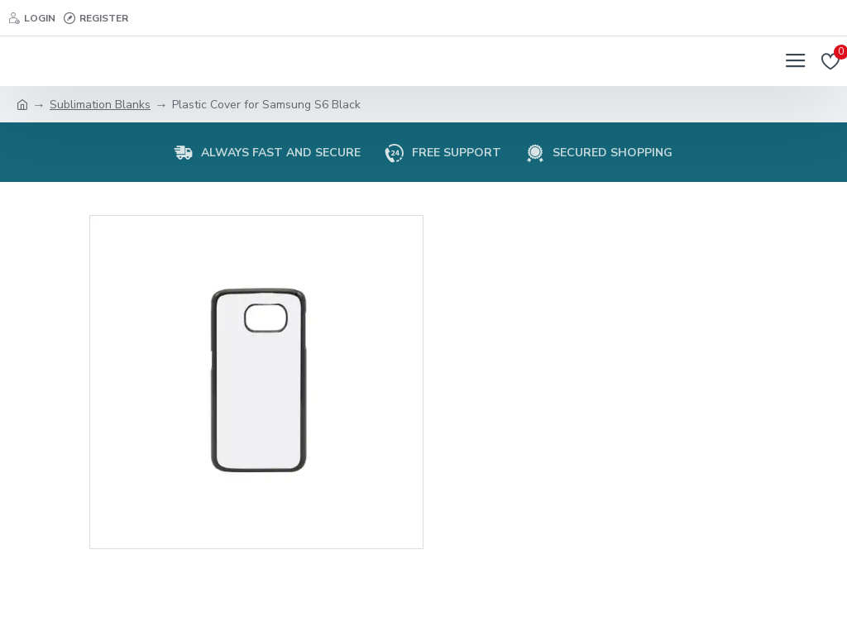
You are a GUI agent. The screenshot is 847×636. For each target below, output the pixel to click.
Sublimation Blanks (100, 104)
